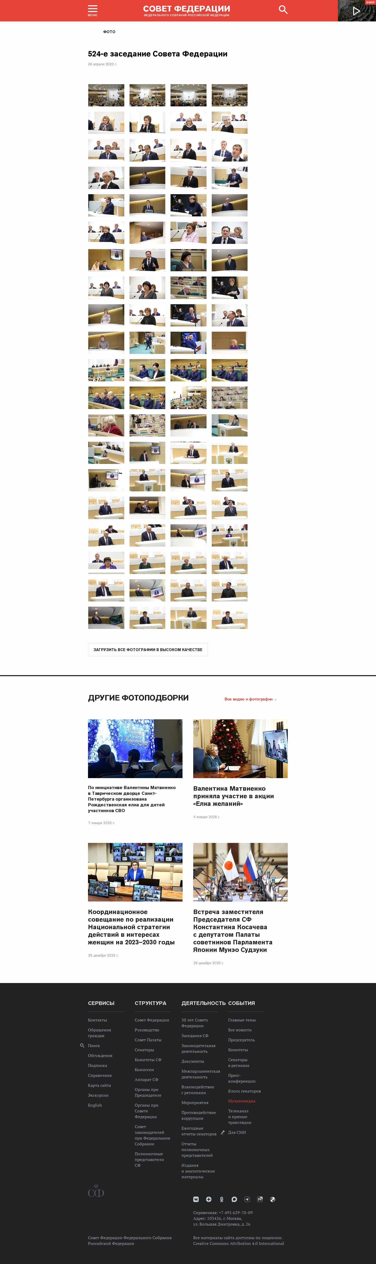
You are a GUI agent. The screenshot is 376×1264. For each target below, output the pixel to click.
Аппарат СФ (146, 1079)
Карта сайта (99, 1085)
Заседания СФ (195, 1035)
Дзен (209, 1199)
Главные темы (242, 1020)
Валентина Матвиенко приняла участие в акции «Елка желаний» (233, 796)
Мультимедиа (241, 1101)
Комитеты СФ (148, 1059)
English (95, 1105)
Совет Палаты (148, 1040)
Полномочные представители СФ (149, 1159)
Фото (109, 32)
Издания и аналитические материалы (198, 1171)
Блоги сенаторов (244, 1091)
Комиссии (144, 1069)
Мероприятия (194, 1102)
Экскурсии (98, 1095)
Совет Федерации (152, 1020)
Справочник (100, 1075)
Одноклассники (221, 1199)
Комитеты (238, 1050)
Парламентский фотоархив (272, 1199)
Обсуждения (100, 1055)
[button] (93, 10)
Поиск (94, 1045)
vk (196, 1199)
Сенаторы (144, 1050)
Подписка (97, 1065)
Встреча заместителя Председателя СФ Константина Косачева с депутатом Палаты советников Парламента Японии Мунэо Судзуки (233, 931)
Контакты (97, 1020)
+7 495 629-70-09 (236, 1212)
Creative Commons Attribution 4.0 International (238, 1243)
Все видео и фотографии (249, 699)
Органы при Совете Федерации (146, 1111)
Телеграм (247, 1199)
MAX (234, 1199)
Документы (192, 1061)
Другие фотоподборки (138, 698)
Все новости (240, 1030)
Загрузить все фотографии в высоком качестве (147, 650)
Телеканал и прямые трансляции (239, 1116)
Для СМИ (237, 1132)
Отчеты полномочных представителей (197, 1149)
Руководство (147, 1030)
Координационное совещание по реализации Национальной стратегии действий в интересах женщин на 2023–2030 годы (131, 927)
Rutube (260, 1199)
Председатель (241, 1040)
